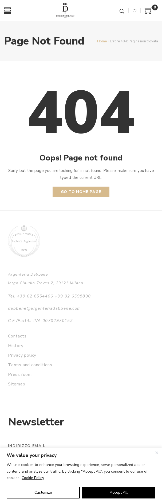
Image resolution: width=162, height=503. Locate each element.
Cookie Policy (33, 477)
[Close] (157, 452)
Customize (43, 492)
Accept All (119, 492)
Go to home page (81, 191)
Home (102, 41)
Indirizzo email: (27, 445)
